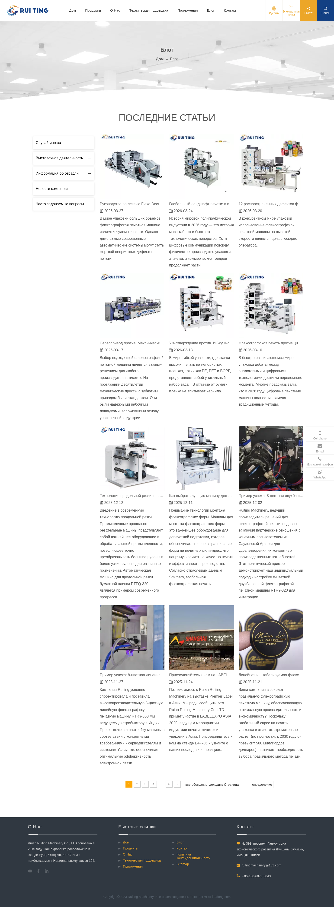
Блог (211, 10)
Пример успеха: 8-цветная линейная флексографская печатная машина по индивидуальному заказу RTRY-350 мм (132, 675)
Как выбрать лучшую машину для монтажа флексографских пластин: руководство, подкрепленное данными (201, 496)
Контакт (230, 10)
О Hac (115, 10)
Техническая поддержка (148, 10)
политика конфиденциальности (194, 856)
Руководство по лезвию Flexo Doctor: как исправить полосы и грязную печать (132, 204)
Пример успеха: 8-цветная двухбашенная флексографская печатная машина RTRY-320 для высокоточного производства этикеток (271, 496)
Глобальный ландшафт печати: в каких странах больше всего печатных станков (201, 204)
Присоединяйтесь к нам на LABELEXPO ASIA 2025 (201, 675)
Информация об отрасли (57, 173)
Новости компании (52, 189)
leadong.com (221, 897)
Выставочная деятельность (59, 158)
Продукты (93, 10)
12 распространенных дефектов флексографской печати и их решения (271, 204)
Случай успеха (48, 143)
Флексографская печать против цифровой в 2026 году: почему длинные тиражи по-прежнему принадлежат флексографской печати (271, 343)
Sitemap (183, 864)
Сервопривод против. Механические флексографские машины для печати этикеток (132, 343)
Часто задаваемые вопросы (60, 204)
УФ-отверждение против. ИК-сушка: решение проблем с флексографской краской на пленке (201, 343)
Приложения (187, 10)
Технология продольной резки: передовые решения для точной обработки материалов (132, 496)
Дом (72, 10)
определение (262, 784)
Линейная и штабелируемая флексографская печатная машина (271, 675)
